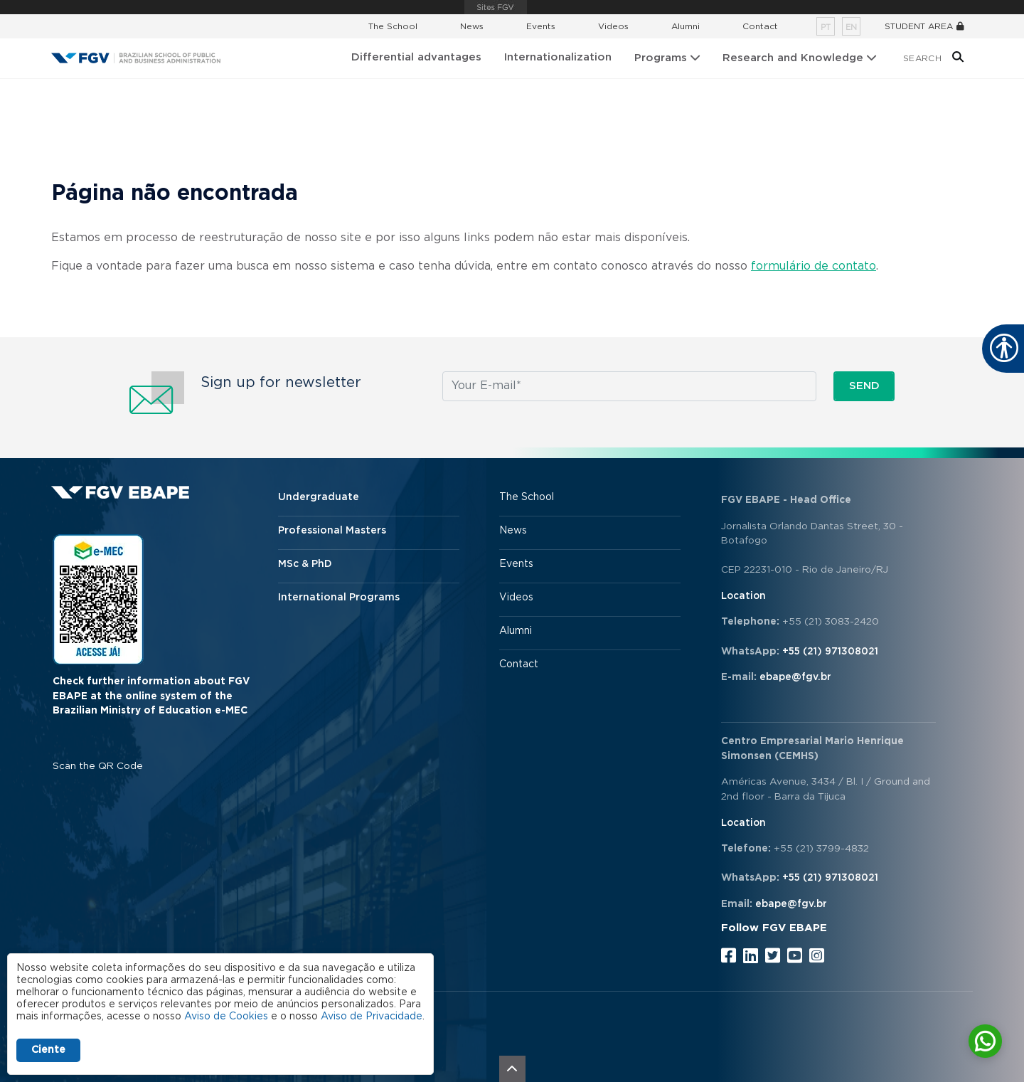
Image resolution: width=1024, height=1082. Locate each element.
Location (743, 596)
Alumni (685, 26)
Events (540, 26)
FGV (496, 7)
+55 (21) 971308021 (830, 652)
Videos (613, 26)
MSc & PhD (305, 564)
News (472, 26)
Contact (760, 26)
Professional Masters (332, 531)
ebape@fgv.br (795, 677)
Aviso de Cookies (226, 1017)
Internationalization (558, 57)
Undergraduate (318, 497)
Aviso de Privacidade (371, 1017)
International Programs (339, 598)
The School (392, 26)
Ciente (48, 1050)
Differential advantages (416, 57)
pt (826, 27)
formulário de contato (813, 266)
